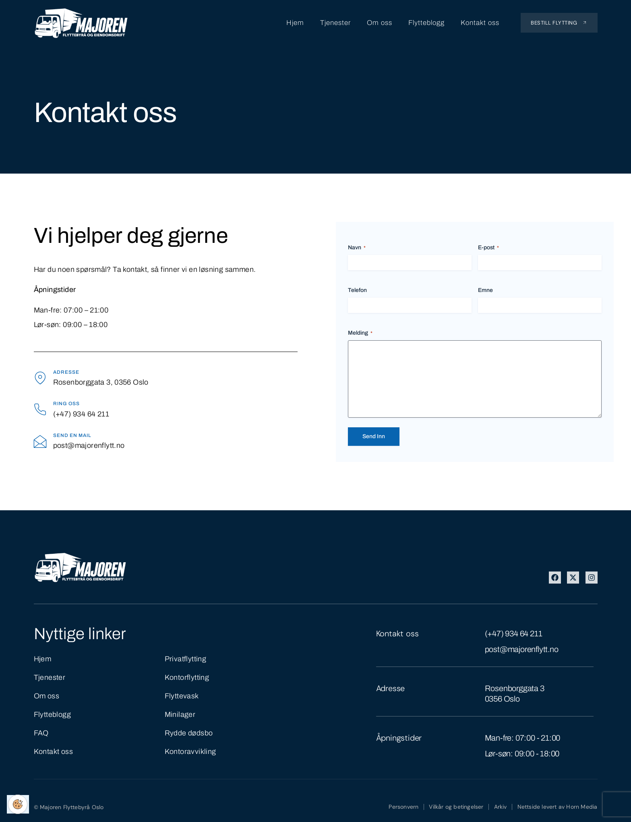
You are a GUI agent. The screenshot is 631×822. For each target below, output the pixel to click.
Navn (357, 247)
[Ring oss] (40, 409)
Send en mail (72, 435)
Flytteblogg (426, 23)
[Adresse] (40, 378)
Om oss (379, 23)
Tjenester (335, 23)
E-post (488, 247)
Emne (485, 290)
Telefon (357, 290)
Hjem (295, 23)
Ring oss (66, 404)
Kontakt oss (480, 23)
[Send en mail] (40, 441)
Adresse (66, 372)
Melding (360, 333)
